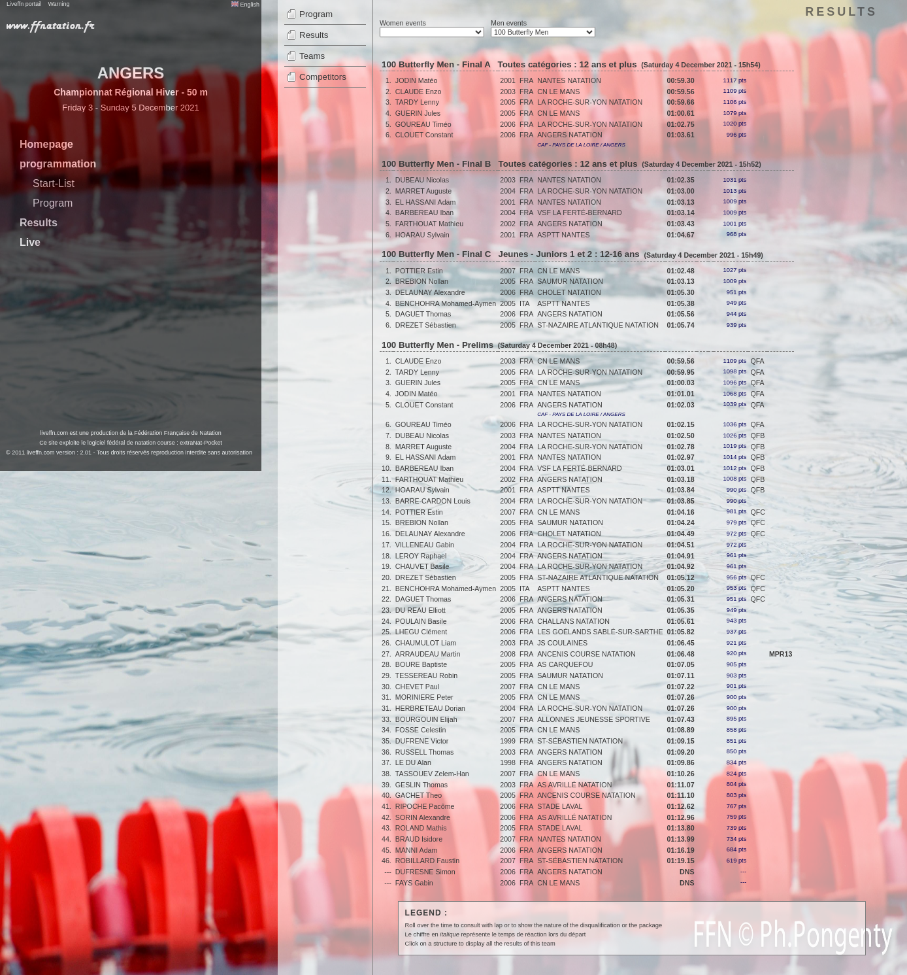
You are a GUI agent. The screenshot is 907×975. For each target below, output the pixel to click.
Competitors (322, 77)
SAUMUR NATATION (570, 281)
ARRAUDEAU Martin (427, 654)
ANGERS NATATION (569, 135)
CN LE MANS (558, 91)
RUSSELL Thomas (424, 752)
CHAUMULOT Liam (425, 643)
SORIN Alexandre (422, 817)
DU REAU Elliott (420, 610)
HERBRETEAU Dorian (430, 708)
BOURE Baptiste (421, 664)
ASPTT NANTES (563, 235)
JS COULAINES (562, 643)
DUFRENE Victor (422, 741)
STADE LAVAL (559, 806)
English (245, 4)
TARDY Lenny (417, 102)
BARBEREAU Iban (424, 212)
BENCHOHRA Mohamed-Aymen (445, 303)
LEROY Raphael (421, 556)
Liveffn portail (24, 4)
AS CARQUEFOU (565, 664)
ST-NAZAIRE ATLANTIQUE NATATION (598, 325)
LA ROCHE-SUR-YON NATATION (589, 102)
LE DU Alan (413, 762)
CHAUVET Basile (422, 566)
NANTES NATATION (569, 80)
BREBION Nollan (421, 281)
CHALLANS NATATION (573, 621)
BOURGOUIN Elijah (426, 719)
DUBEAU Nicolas (422, 180)
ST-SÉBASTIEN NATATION (580, 741)
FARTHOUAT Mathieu (429, 224)
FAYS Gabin (414, 883)
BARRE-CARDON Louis (432, 501)
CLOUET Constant (424, 135)
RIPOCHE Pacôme (425, 806)
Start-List (53, 183)
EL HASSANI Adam (425, 202)
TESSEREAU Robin (426, 675)
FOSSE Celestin (420, 730)
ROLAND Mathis (421, 828)
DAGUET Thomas (423, 314)
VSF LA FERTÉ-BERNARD (579, 212)
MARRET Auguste (423, 191)
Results (39, 222)
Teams (312, 56)
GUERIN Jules (417, 113)
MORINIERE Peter (424, 697)
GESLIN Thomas (421, 785)
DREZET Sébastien (425, 325)
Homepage (46, 144)
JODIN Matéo (416, 80)
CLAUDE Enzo (418, 91)
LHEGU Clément (421, 632)
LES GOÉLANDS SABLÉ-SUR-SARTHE (600, 632)
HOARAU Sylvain (422, 235)
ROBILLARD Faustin (427, 860)
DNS (687, 872)
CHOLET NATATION (569, 292)
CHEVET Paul (417, 687)
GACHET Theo (418, 795)
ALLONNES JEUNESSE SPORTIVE (593, 719)
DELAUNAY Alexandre (430, 292)
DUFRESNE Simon (425, 872)
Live (30, 242)
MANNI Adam (416, 850)
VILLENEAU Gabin (424, 545)
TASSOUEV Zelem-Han (432, 774)
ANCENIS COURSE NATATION (586, 654)
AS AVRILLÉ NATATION (574, 785)
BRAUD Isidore (418, 839)
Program (53, 203)
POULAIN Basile (421, 621)
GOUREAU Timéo (423, 124)
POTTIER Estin (419, 271)
